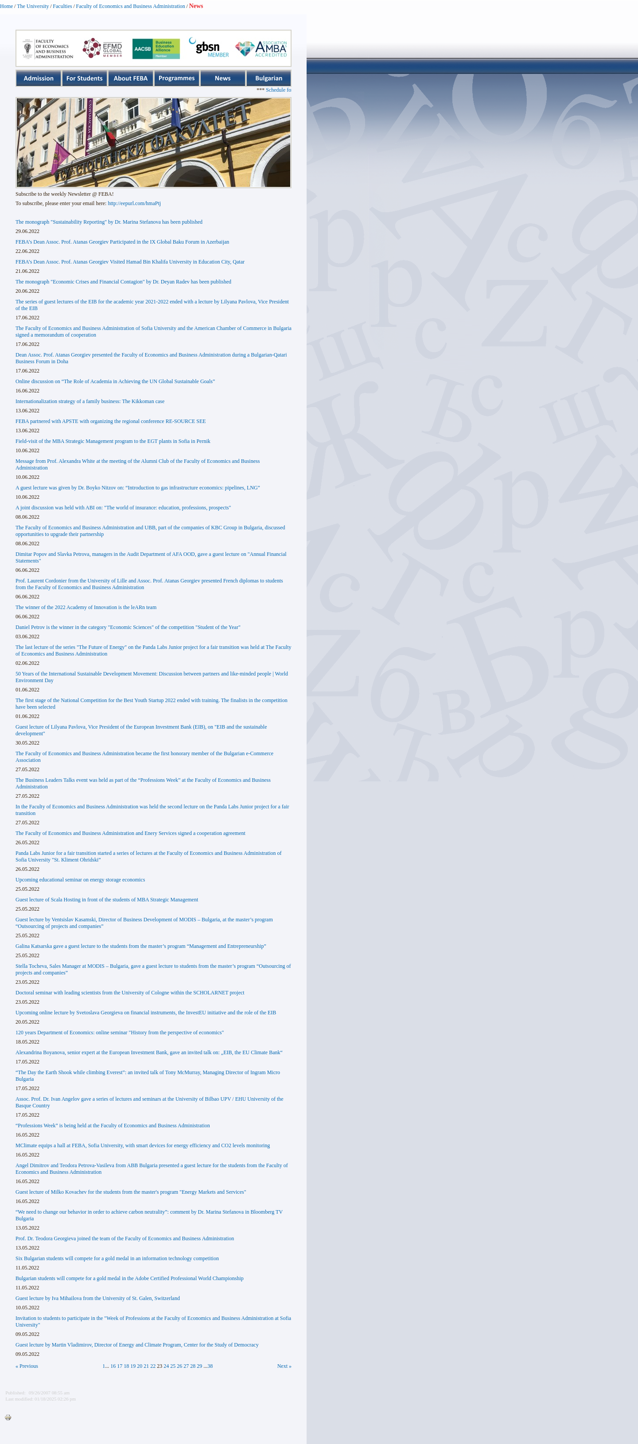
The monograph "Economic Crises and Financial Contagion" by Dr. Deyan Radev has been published (123, 282)
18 (126, 1366)
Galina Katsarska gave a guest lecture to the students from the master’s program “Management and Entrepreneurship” (141, 946)
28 (192, 1366)
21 (146, 1366)
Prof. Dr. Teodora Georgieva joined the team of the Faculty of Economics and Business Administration (125, 1238)
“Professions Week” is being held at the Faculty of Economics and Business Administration (113, 1125)
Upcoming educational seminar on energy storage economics (80, 880)
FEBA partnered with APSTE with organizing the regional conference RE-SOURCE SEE (111, 421)
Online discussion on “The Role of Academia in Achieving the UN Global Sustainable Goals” (115, 381)
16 (113, 1366)
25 (172, 1366)
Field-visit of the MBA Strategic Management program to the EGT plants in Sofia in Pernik (113, 441)
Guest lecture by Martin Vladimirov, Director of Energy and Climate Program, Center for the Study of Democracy (137, 1345)
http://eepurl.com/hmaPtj (134, 203)
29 (199, 1366)
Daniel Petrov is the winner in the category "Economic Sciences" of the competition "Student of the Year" (128, 627)
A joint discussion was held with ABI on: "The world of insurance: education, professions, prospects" (123, 508)
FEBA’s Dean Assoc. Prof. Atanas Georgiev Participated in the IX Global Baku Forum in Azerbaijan (122, 242)
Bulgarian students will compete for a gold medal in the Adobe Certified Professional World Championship (130, 1278)
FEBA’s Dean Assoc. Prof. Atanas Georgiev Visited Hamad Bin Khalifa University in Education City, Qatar (130, 262)
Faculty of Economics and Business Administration (130, 6)
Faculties (62, 6)
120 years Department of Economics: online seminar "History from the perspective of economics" (120, 1032)
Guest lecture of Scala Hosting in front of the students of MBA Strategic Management (107, 900)
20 (139, 1366)
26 (179, 1366)
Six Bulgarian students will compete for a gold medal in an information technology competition (117, 1258)
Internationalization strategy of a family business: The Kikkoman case (90, 401)
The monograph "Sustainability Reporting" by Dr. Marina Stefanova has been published (109, 222)
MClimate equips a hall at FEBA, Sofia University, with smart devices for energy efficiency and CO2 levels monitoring (143, 1145)
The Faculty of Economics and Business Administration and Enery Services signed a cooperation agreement (130, 833)
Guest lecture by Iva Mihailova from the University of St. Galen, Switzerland (98, 1298)
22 (153, 1366)
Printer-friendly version (10, 1418)
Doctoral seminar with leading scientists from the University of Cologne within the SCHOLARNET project (130, 993)
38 (210, 1366)
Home (6, 6)
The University (33, 6)
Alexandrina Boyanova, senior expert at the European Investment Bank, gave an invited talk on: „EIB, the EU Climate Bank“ (149, 1052)
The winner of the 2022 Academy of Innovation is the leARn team (86, 607)
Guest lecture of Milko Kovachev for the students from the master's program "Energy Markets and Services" (131, 1192)
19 (133, 1366)
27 (186, 1366)
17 (119, 1366)
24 (166, 1366)
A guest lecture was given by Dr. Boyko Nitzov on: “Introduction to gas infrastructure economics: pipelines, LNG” (138, 488)
